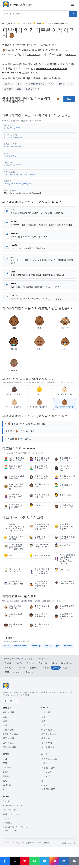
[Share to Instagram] (54, 861)
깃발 (5, 716)
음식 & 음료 (8, 742)
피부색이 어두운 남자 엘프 (64, 537)
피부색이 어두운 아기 (64, 607)
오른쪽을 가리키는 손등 (14, 537)
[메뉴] (72, 4)
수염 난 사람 (62, 495)
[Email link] (74, 861)
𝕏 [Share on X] (14, 861)
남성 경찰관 (62, 570)
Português (10, 667)
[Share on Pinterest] (24, 861)
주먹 (8, 555)
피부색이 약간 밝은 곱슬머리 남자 (13, 506)
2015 (34, 72)
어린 (51, 84)
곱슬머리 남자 (63, 485)
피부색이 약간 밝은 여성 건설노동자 (63, 526)
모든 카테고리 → (48, 747)
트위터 (6, 776)
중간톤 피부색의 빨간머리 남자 (14, 459)
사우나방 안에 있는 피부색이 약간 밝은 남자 (13, 546)
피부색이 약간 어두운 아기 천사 (63, 616)
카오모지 (45, 785)
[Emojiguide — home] (17, 4)
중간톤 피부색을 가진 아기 (39, 607)
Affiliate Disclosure (11, 814)
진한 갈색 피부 (32, 88)
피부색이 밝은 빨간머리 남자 (13, 467)
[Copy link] (64, 861)
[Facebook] (5, 700)
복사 (69, 99)
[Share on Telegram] (44, 861)
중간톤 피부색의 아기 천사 (39, 625)
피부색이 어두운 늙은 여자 (64, 459)
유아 (71, 84)
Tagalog (30, 672)
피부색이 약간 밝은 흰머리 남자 (38, 468)
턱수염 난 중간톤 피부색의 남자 (63, 506)
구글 (5, 763)
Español (19, 663)
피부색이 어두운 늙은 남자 (14, 477)
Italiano (54, 663)
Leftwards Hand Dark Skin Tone (64, 582)
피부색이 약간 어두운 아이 (38, 615)
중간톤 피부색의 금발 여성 (64, 477)
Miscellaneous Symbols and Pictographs (23, 193)
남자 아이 (36, 505)
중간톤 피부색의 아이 (14, 625)
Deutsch (31, 663)
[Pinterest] (17, 700)
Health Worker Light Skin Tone (39, 545)
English (8, 663)
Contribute (8, 801)
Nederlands (66, 663)
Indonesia (17, 672)
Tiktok (6, 789)
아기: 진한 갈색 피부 (35, 84)
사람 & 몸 (45, 712)
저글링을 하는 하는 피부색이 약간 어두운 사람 (38, 584)
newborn (68, 646)
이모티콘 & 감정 (10, 734)
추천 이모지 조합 (49, 759)
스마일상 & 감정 (48, 734)
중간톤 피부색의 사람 (39, 485)
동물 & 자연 (8, 738)
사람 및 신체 (26, 23)
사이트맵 (62, 843)
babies (48, 646)
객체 (5, 721)
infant (7, 646)
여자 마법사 (62, 545)
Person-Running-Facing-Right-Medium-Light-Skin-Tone (14, 527)
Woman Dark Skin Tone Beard (63, 468)
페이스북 (7, 767)
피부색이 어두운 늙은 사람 (39, 495)
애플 (5, 759)
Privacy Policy (9, 810)
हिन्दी (7, 672)
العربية (66, 667)
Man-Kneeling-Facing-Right (13, 570)
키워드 (44, 763)
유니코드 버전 (47, 772)
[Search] (73, 14)
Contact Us (8, 823)
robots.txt (72, 843)
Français (43, 663)
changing (36, 646)
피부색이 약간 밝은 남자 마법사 (13, 583)
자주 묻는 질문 (48, 789)
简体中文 (34, 667)
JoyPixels (7, 785)
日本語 (45, 667)
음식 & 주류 (46, 742)
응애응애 (8, 88)
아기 (19, 84)
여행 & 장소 (8, 729)
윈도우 (6, 772)
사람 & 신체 (8, 712)
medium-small (20, 646)
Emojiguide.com (9, 23)
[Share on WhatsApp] (34, 861)
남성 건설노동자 (39, 555)
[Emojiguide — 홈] (6, 686)
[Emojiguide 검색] (35, 14)
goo (57, 646)
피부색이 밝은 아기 (13, 615)
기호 (5, 725)
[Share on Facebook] (5, 861)
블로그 (44, 780)
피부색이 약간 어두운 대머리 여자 (13, 496)
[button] (39, 127)
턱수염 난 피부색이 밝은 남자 (38, 477)
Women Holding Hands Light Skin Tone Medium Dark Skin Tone (64, 559)
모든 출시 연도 (48, 767)
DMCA (6, 818)
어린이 (61, 84)
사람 (39, 23)
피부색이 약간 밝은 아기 (13, 607)
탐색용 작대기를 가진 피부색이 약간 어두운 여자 (39, 572)
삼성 (5, 780)
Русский (22, 667)
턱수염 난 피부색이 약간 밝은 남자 (13, 486)
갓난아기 (8, 84)
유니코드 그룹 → (10, 747)
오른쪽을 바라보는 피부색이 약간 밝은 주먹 (39, 526)
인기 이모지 (46, 776)
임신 (19, 88)
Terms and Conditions (13, 805)
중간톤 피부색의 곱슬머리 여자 (39, 459)
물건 (43, 716)
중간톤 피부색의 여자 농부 (39, 537)
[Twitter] (11, 700)
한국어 (56, 667)
